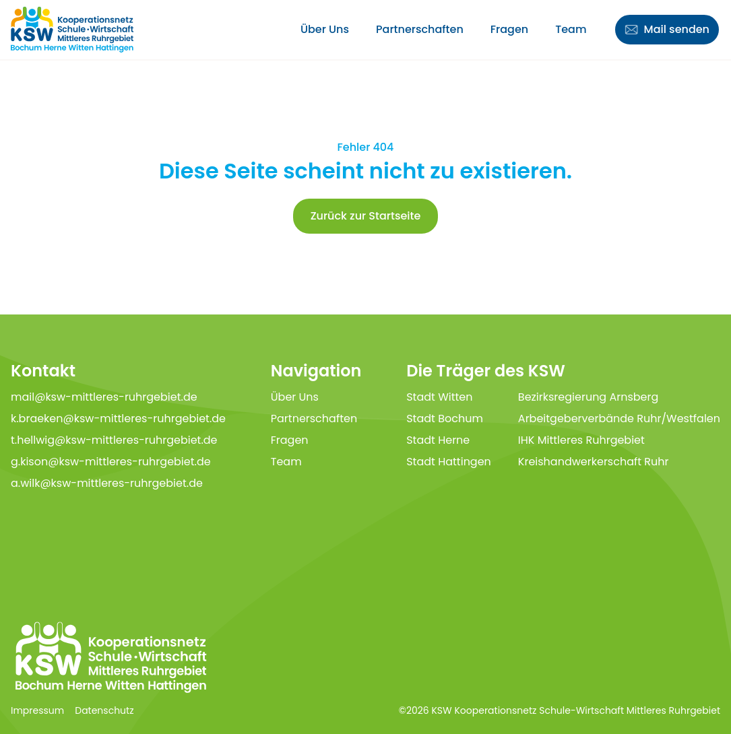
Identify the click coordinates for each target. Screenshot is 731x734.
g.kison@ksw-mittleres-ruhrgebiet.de (111, 461)
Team (570, 29)
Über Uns (324, 29)
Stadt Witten (439, 397)
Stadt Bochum (444, 418)
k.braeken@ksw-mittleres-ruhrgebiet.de (118, 418)
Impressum (37, 710)
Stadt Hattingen (448, 461)
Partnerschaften (420, 29)
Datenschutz (104, 710)
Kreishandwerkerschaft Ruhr (593, 461)
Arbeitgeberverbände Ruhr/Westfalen (619, 418)
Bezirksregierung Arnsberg (588, 397)
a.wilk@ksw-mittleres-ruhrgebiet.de (107, 483)
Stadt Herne (438, 440)
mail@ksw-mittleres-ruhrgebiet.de (104, 397)
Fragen (509, 29)
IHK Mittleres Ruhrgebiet (581, 440)
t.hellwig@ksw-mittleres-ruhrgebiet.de (114, 440)
